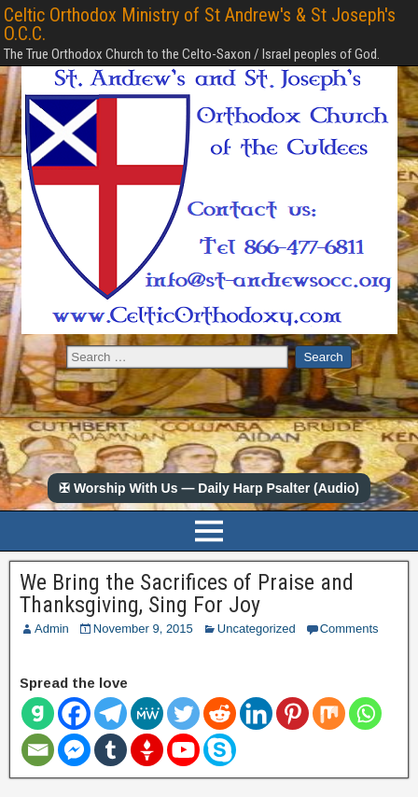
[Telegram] (110, 713)
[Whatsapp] (365, 713)
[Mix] (329, 713)
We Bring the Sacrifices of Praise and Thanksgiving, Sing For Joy (187, 593)
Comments (349, 629)
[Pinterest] (292, 713)
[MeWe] (147, 713)
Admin (52, 629)
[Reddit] (219, 713)
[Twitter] (183, 713)
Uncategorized (256, 629)
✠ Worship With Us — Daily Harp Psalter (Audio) (209, 488)
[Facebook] (74, 713)
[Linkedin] (256, 713)
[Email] (37, 750)
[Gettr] (147, 750)
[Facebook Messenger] (74, 750)
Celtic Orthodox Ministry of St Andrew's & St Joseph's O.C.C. (200, 24)
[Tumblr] (110, 750)
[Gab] (37, 713)
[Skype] (219, 750)
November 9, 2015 (143, 629)
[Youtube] (183, 750)
